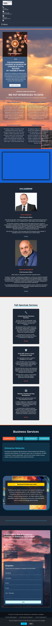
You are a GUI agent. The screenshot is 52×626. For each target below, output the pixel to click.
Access (26, 341)
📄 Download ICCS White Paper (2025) (26, 484)
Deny (31, 623)
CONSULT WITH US (14, 85)
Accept (23, 623)
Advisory (20, 438)
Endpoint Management (31, 438)
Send (23, 603)
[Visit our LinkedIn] (7, 20)
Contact (26, 236)
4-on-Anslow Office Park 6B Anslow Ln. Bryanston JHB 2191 (10, 554)
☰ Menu (4, 24)
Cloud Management (44, 438)
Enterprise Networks (9, 438)
